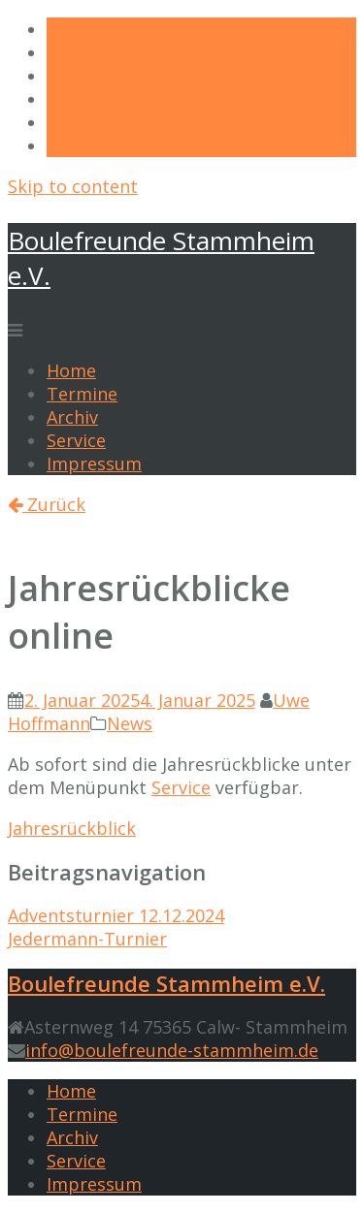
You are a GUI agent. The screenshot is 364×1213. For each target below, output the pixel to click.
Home (71, 370)
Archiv (72, 417)
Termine (82, 393)
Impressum (94, 463)
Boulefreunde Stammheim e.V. (166, 983)
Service (76, 440)
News (129, 723)
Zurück (46, 504)
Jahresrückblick (72, 828)
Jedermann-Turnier (87, 938)
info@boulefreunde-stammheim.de (171, 1050)
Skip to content (73, 186)
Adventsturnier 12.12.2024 (116, 915)
